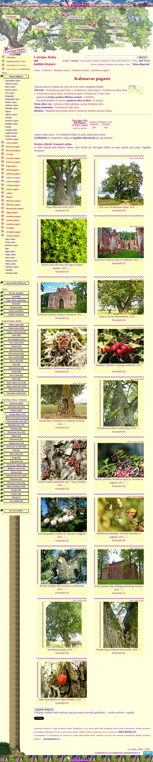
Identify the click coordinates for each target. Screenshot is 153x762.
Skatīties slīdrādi (43, 144)
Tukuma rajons (11, 261)
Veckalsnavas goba (73, 93)
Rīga (7, 248)
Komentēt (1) (118, 593)
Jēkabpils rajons (11, 108)
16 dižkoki (88, 97)
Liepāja (8, 127)
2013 (138, 365)
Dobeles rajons (11, 102)
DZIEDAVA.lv (80, 4)
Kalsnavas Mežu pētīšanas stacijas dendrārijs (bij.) (78, 104)
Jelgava (8, 111)
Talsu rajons (10, 258)
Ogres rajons (10, 239)
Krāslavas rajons (11, 121)
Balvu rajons (10, 87)
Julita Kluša (82, 158)
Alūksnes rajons (11, 84)
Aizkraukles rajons (12, 81)
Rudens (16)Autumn (106, 123)
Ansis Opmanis (138, 328)
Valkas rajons (10, 264)
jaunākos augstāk (80, 128)
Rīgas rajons (10, 251)
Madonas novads (80, 70)
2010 (71, 207)
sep (105, 127)
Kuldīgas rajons (11, 124)
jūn (94, 127)
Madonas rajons (12, 139)
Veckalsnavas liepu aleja (67, 107)
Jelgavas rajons (11, 114)
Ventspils (8, 270)
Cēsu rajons (9, 93)
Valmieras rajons (11, 267)
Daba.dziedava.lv (18, 69)
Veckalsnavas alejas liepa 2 (87, 90)
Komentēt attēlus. (63, 144)
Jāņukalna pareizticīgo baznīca (61, 110)
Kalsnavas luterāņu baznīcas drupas (94, 110)
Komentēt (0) (62, 210)
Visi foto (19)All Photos (80, 122)
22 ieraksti (98, 100)
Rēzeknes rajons (11, 245)
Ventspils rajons (11, 273)
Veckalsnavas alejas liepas (50, 93)
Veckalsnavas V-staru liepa (97, 93)
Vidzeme (47, 70)
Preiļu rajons (10, 242)
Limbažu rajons (11, 133)
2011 (136, 259)
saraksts (16, 61)
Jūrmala (8, 118)
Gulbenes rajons (11, 105)
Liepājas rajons (11, 130)
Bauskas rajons (11, 90)
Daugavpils (9, 96)
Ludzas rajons (10, 136)
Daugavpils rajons (12, 99)
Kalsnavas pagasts (100, 70)
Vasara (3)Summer (94, 123)
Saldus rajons (10, 254)
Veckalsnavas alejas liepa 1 (59, 90)
